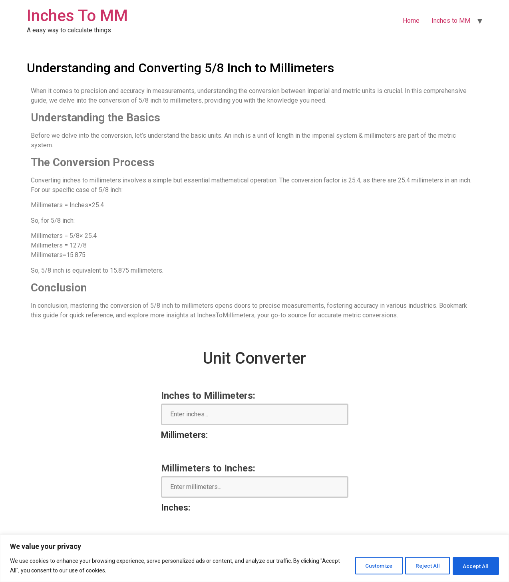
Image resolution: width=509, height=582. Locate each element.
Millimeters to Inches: (208, 468)
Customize (370, 565)
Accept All (474, 565)
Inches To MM (77, 15)
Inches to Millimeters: (208, 395)
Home (411, 20)
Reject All (423, 565)
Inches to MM (450, 20)
